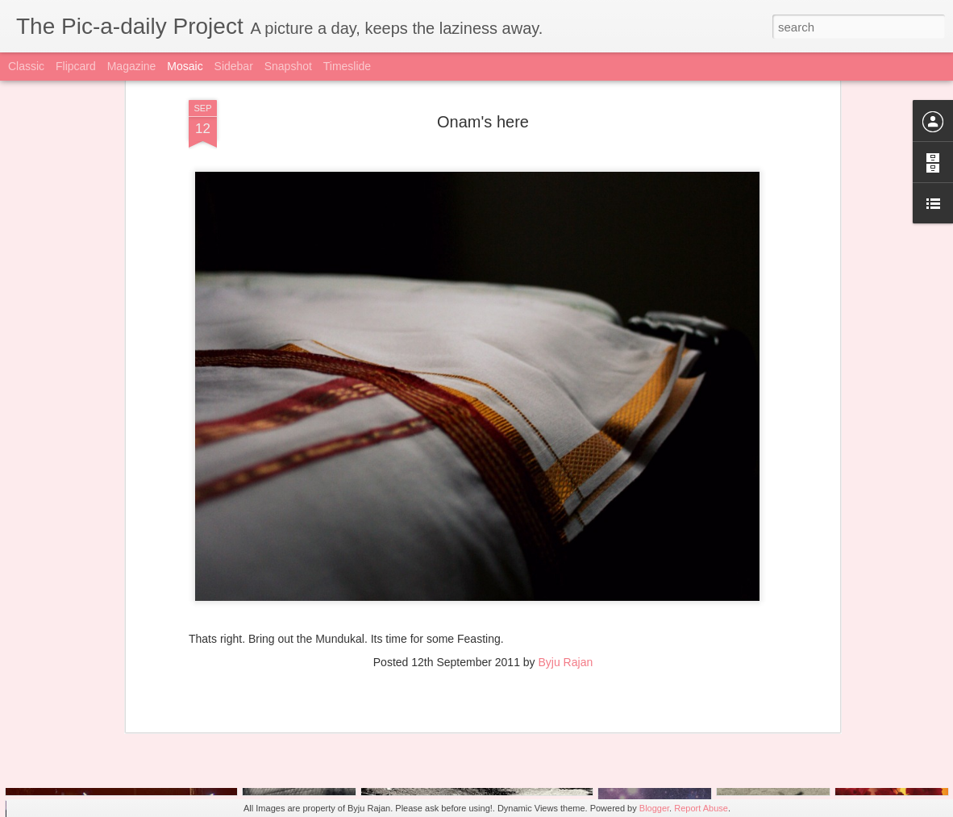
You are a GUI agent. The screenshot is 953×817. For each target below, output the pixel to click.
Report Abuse (701, 808)
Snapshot (288, 66)
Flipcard (76, 66)
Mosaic (184, 66)
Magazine (131, 66)
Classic (26, 66)
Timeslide (347, 66)
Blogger (654, 808)
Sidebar (233, 66)
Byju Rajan (566, 572)
